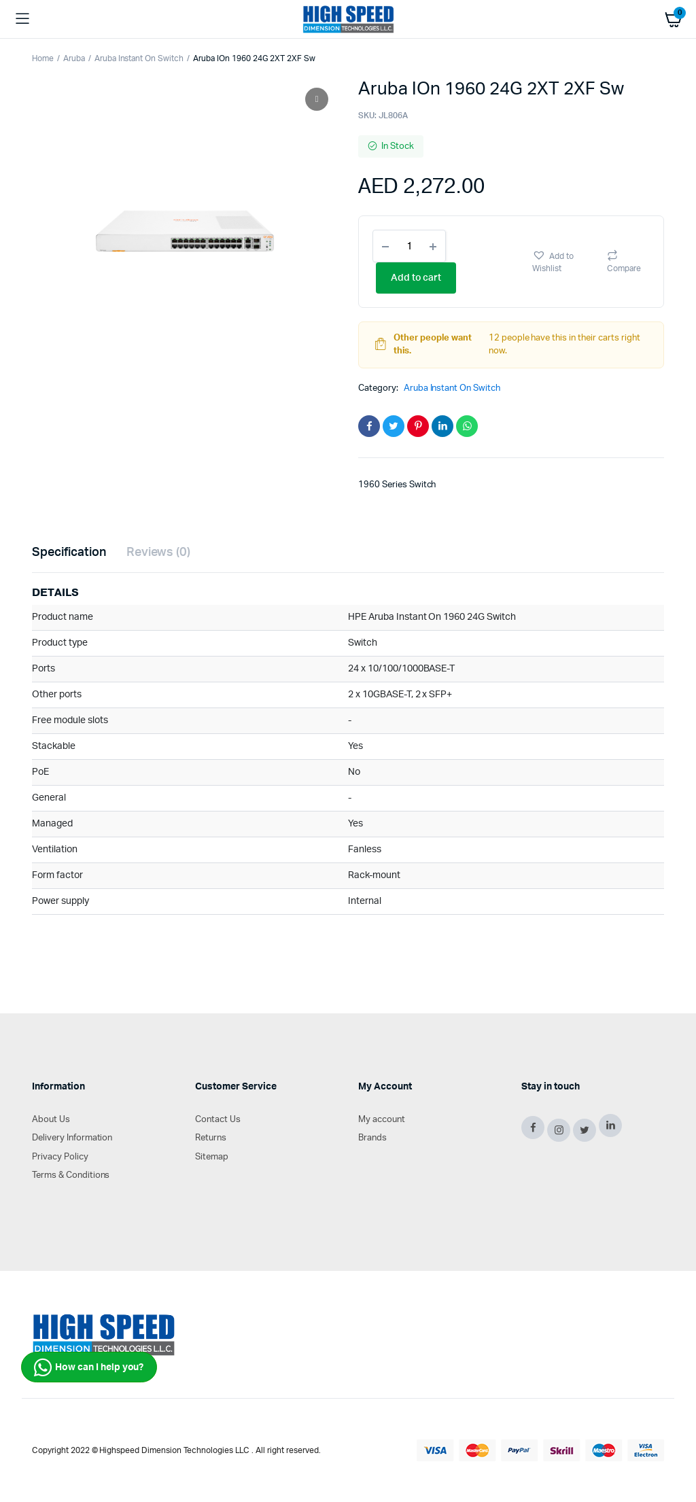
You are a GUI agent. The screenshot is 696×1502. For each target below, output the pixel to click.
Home (43, 58)
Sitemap (211, 1157)
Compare (624, 268)
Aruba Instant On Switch (139, 58)
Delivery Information (72, 1138)
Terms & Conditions (70, 1175)
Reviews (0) (158, 552)
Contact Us (218, 1119)
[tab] (69, 553)
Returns (210, 1138)
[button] (562, 261)
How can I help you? (88, 1367)
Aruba (74, 58)
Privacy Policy (60, 1157)
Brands (372, 1138)
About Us (51, 1119)
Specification (69, 552)
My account (381, 1119)
